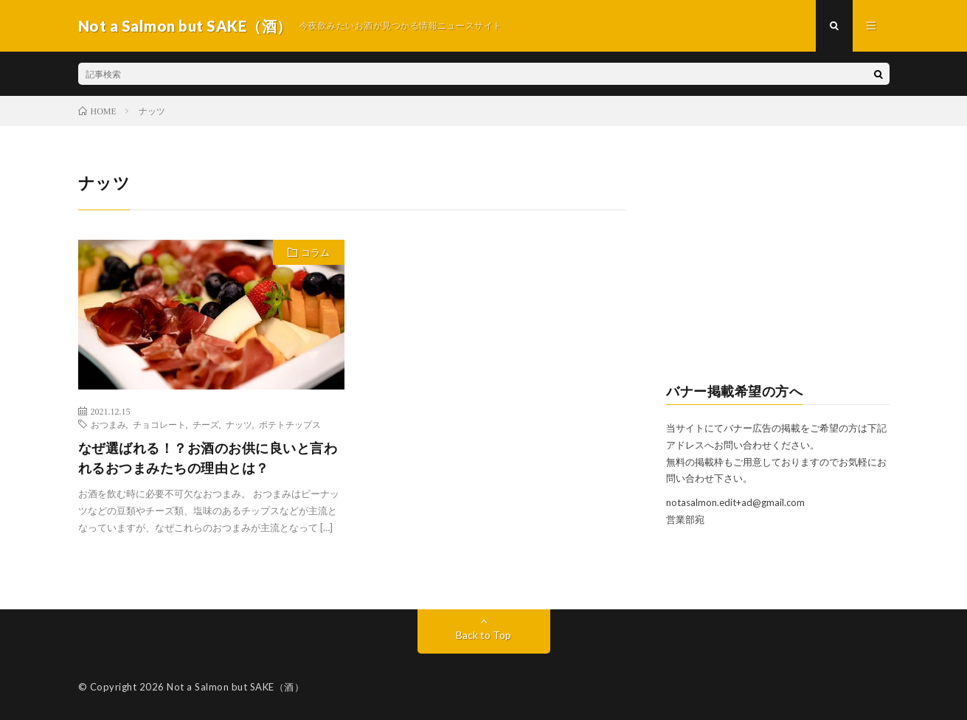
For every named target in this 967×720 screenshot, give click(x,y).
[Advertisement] (778, 262)
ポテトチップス (290, 424)
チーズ (206, 424)
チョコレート (159, 424)
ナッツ (239, 424)
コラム (315, 252)
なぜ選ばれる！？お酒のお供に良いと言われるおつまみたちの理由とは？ (208, 458)
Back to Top (483, 635)
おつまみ (108, 424)
